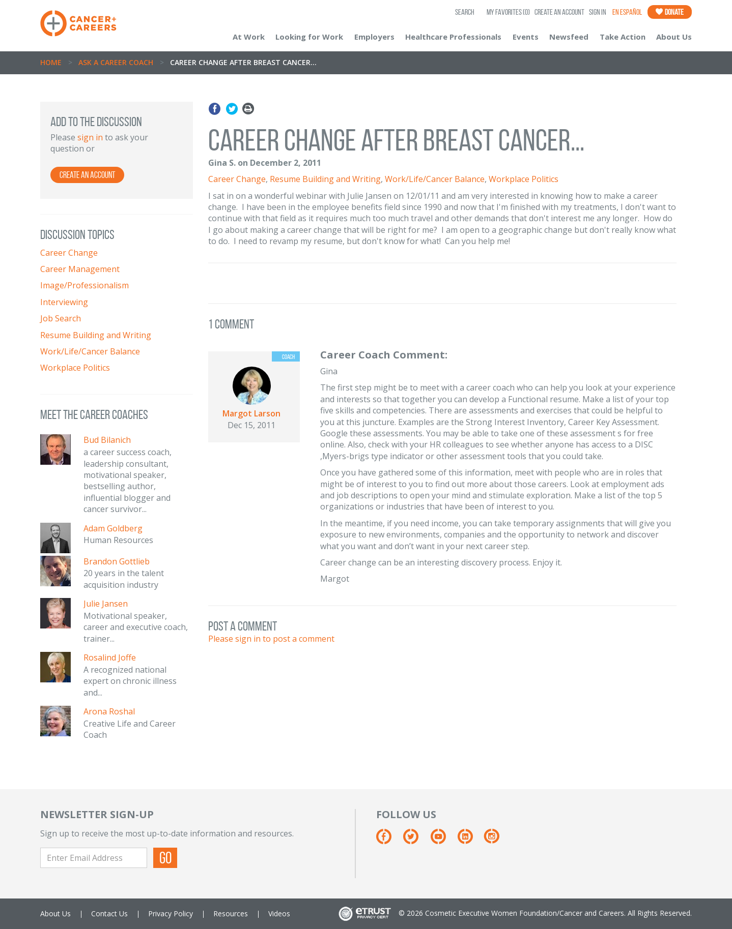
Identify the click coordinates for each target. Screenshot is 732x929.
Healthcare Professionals (453, 37)
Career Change (69, 252)
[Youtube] (443, 840)
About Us (674, 37)
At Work (249, 37)
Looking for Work (309, 37)
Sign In (597, 12)
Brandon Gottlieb (116, 561)
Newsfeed (568, 37)
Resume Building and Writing (95, 335)
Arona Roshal (109, 711)
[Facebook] (388, 840)
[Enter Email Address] (93, 858)
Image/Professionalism (84, 285)
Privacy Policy (170, 913)
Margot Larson (251, 413)
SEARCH (464, 12)
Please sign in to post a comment (271, 638)
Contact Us (109, 913)
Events (526, 37)
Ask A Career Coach (115, 62)
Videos (279, 913)
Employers (374, 37)
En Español (627, 12)
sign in (90, 137)
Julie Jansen (105, 603)
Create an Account (559, 12)
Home (51, 62)
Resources (230, 913)
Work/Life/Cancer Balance (90, 351)
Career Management (80, 269)
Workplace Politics (75, 367)
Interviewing (64, 302)
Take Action (622, 37)
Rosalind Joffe (109, 657)
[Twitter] (415, 840)
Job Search (60, 318)
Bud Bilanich (107, 439)
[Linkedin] (470, 840)
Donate (670, 12)
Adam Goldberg (113, 528)
